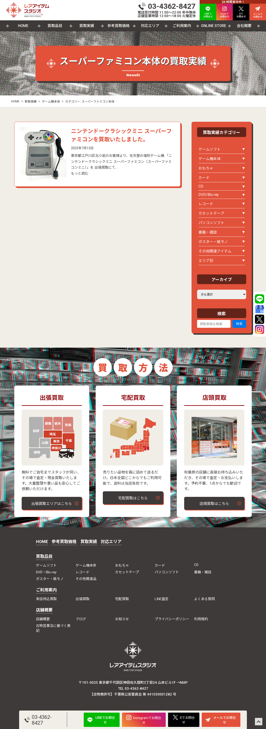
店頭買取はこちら (214, 503)
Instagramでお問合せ (143, 719)
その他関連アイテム (214, 251)
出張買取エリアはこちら (51, 503)
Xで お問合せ (241, 12)
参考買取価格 (118, 26)
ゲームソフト (209, 149)
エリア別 (205, 260)
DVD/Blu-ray (208, 194)
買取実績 (86, 26)
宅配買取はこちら (133, 498)
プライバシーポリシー (172, 619)
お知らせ (122, 619)
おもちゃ (205, 168)
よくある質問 (204, 599)
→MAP (182, 682)
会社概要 (244, 26)
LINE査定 (161, 599)
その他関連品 (86, 579)
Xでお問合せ (184, 719)
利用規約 (201, 619)
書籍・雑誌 (207, 232)
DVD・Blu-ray (46, 572)
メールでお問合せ (220, 720)
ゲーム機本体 (51, 101)
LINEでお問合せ (101, 720)
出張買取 (82, 599)
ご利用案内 (182, 26)
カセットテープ (211, 213)
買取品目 (54, 26)
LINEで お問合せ (208, 12)
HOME (23, 26)
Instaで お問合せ (224, 12)
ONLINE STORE (213, 26)
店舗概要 (44, 610)
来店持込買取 (46, 599)
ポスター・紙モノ (213, 242)
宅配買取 (122, 599)
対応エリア (150, 26)
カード (204, 178)
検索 (239, 323)
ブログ (81, 619)
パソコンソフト (211, 223)
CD (200, 186)
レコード (205, 204)
